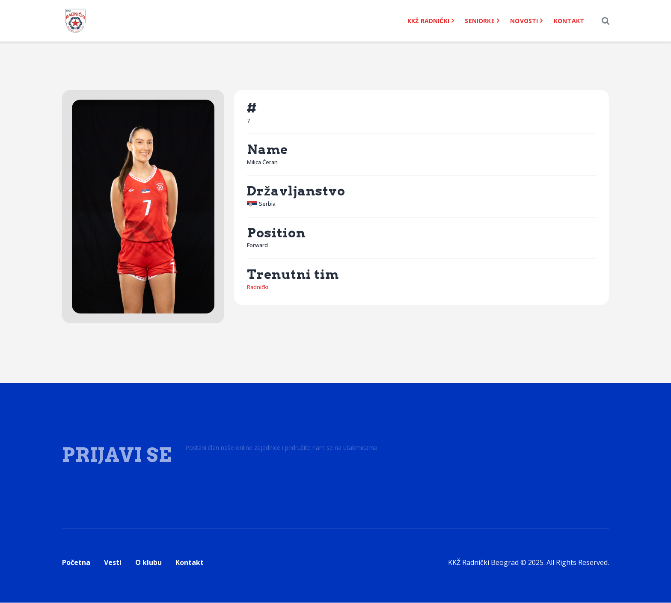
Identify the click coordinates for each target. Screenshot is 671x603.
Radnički (257, 287)
